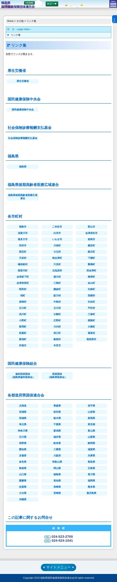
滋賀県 (91, 449)
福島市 (22, 226)
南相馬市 (91, 339)
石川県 (22, 437)
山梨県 (91, 437)
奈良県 (22, 462)
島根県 (22, 468)
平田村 (91, 308)
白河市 (57, 233)
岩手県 (91, 405)
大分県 (22, 493)
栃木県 (57, 418)
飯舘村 (57, 339)
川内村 (57, 326)
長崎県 (57, 487)
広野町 (57, 320)
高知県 (57, 480)
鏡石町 (91, 251)
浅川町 (22, 314)
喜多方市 (23, 239)
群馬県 (91, 418)
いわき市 (57, 239)
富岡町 (22, 326)
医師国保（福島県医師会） (57, 375)
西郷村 (91, 295)
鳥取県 (91, 462)
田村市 (22, 245)
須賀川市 (23, 233)
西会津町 (91, 270)
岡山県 (57, 468)
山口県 (22, 474)
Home (10, 21)
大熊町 (91, 326)
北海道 (22, 405)
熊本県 (91, 487)
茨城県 (22, 418)
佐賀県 (22, 487)
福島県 (22, 166)
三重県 (57, 449)
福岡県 (91, 480)
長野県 (22, 443)
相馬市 (91, 239)
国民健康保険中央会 (23, 109)
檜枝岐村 (23, 264)
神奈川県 (23, 430)
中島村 (57, 301)
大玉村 (57, 251)
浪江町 (57, 333)
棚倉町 (57, 289)
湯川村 (57, 276)
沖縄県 (22, 499)
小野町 (22, 320)
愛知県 (22, 449)
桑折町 (91, 245)
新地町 (22, 339)
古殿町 (57, 314)
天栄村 (22, 258)
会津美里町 (23, 283)
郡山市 (91, 226)
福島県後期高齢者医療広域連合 (22, 197)
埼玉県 (22, 424)
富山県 (91, 430)
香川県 (91, 474)
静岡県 (91, 443)
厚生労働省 (23, 81)
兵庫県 (91, 455)
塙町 (22, 295)
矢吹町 (91, 301)
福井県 (57, 437)
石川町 (22, 308)
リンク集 (16, 35)
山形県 (91, 412)
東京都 (91, 424)
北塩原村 (57, 270)
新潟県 (57, 430)
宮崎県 (57, 493)
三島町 (57, 283)
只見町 (57, 264)
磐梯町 (91, 264)
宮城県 (22, 412)
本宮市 (57, 345)
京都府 (22, 455)
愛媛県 (22, 480)
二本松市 (57, 226)
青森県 (57, 405)
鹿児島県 (91, 493)
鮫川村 (57, 295)
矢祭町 (91, 289)
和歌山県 (57, 462)
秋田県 (57, 412)
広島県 (91, 468)
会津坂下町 (23, 276)
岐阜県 (57, 443)
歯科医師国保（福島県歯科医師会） (23, 375)
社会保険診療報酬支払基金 (22, 138)
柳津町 (91, 276)
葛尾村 (91, 333)
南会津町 (57, 258)
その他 (20, 21)
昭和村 (22, 289)
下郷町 (91, 258)
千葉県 (57, 424)
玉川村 (57, 308)
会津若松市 (91, 233)
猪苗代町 (23, 270)
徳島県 (57, 474)
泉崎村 (22, 301)
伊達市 (22, 345)
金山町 (91, 283)
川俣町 (57, 245)
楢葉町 (91, 320)
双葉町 (22, 333)
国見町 (22, 251)
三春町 (91, 314)
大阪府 (57, 455)
